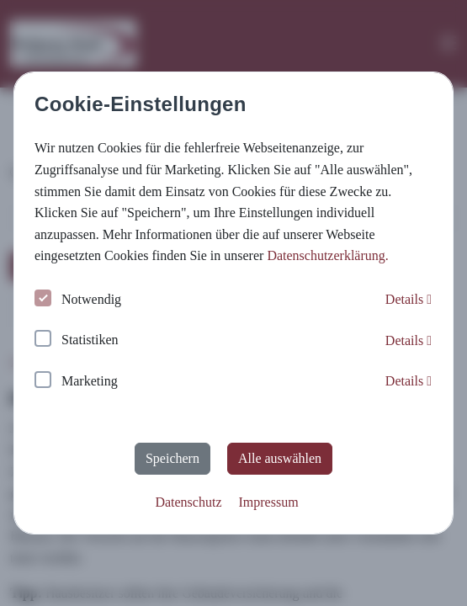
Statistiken (76, 340)
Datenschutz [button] (188, 502)
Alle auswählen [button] (279, 458)
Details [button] (408, 299)
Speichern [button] (172, 458)
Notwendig (77, 300)
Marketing (76, 381)
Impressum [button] (268, 502)
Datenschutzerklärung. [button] (327, 255)
